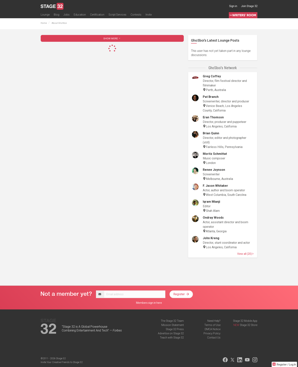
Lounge (45, 14)
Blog (56, 14)
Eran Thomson (213, 117)
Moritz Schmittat (215, 154)
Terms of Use (212, 325)
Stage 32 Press (175, 329)
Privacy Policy (212, 333)
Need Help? (213, 320)
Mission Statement (172, 325)
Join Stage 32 (249, 6)
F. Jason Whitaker (215, 185)
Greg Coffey (212, 76)
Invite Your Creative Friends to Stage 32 (61, 362)
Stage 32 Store (248, 325)
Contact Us (213, 337)
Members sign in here (149, 302)
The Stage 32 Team (172, 320)
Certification (97, 14)
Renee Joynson (214, 170)
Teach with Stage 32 (172, 337)
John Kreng (211, 238)
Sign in (233, 6)
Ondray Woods (213, 217)
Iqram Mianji (211, 201)
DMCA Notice (212, 329)
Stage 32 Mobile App (245, 320)
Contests (136, 14)
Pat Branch (211, 97)
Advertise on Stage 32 (171, 333)
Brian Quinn (211, 133)
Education (80, 14)
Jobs (66, 14)
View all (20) (245, 253)
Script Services (117, 14)
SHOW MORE (112, 38)
